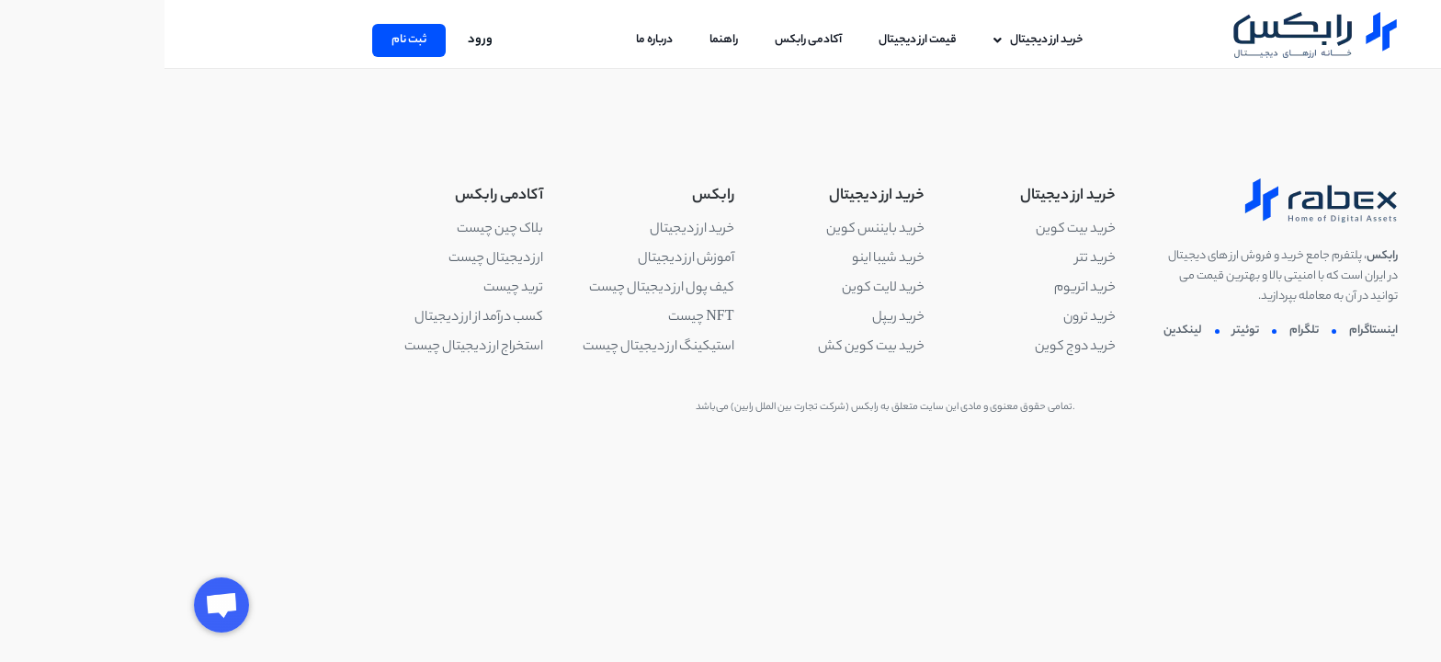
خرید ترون (925, 318)
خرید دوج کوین (910, 348)
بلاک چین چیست (335, 230)
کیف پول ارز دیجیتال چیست (497, 289)
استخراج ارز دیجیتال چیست (309, 348)
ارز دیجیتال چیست (331, 259)
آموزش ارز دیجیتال (521, 259)
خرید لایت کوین (718, 289)
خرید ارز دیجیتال (527, 230)
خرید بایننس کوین (711, 230)
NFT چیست (536, 318)
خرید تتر (931, 259)
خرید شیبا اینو (723, 259)
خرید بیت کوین (911, 230)
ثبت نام (244, 40)
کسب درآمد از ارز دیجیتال (314, 318)
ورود (315, 40)
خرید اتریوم (920, 289)
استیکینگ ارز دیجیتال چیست (494, 348)
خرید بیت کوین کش (706, 348)
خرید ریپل (734, 318)
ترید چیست (349, 289)
